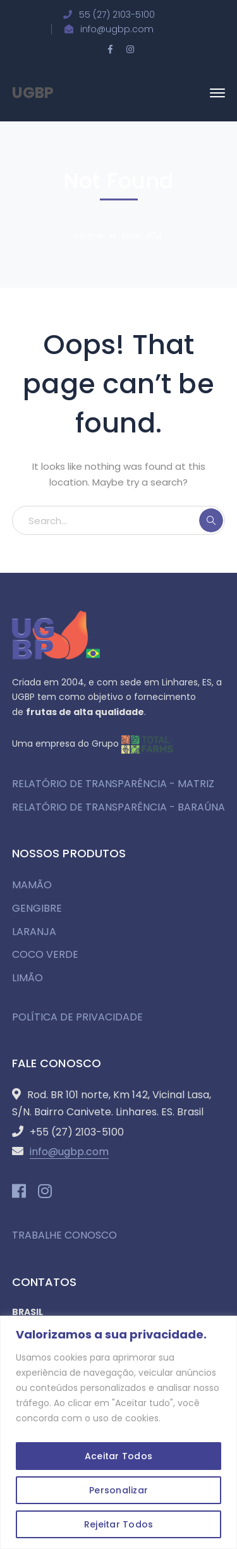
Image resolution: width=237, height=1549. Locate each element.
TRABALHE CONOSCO (64, 1235)
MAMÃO (32, 885)
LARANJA (34, 931)
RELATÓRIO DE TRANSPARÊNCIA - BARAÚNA (118, 807)
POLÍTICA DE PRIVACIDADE (77, 1017)
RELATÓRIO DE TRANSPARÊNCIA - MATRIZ (113, 783)
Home (89, 235)
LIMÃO (27, 977)
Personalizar (118, 1490)
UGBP (33, 92)
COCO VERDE (45, 954)
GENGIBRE (37, 908)
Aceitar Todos (118, 1456)
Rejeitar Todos (119, 1524)
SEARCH (211, 520)
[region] (118, 1432)
